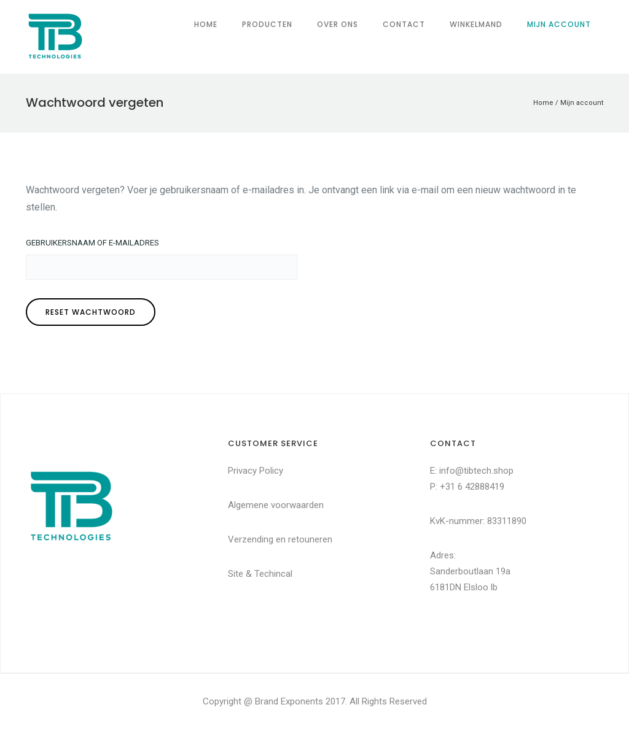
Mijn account (559, 24)
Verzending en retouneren (280, 539)
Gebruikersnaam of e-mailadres (92, 242)
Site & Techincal (260, 573)
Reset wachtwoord (90, 312)
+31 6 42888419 (472, 486)
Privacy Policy (255, 470)
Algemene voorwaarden (276, 505)
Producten (267, 24)
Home (205, 24)
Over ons (337, 24)
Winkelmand (476, 24)
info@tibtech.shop (476, 470)
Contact (404, 24)
